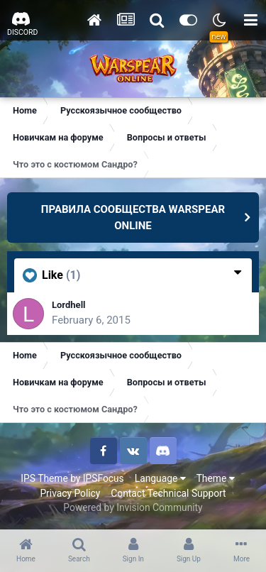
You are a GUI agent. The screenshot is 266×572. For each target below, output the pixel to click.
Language (160, 478)
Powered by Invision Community (132, 507)
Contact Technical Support (168, 493)
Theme (215, 478)
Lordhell (69, 304)
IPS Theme (44, 478)
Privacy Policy (70, 493)
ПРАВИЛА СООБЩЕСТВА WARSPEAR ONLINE (133, 217)
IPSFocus (103, 478)
